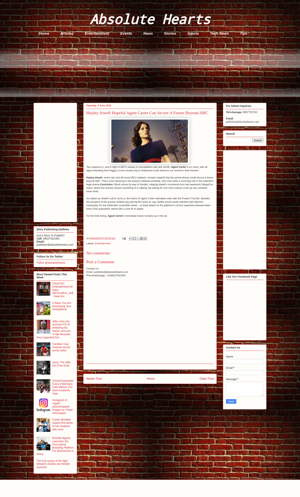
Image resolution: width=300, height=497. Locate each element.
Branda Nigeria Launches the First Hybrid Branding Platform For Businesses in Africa (55, 446)
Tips (243, 33)
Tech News (219, 33)
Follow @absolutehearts (51, 262)
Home (44, 33)
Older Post (207, 378)
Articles (67, 33)
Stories (170, 33)
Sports (193, 33)
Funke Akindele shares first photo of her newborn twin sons (62, 424)
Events (126, 33)
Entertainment (97, 33)
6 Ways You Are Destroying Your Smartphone (61, 306)
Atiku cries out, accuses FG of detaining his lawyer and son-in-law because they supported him (54, 329)
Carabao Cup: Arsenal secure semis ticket (61, 347)
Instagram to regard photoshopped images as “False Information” (62, 406)
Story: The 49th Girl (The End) (61, 364)
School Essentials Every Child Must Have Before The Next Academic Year (63, 387)
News (148, 33)
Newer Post (94, 378)
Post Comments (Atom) (157, 388)
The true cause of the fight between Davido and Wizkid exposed (53, 464)
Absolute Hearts (150, 19)
